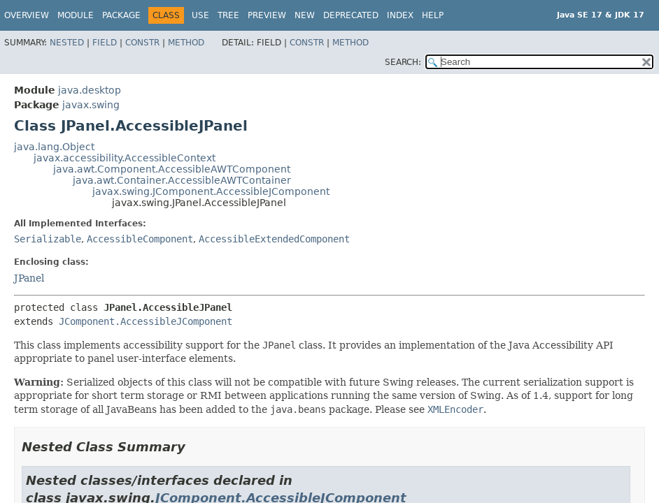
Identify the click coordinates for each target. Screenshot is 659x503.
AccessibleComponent (140, 239)
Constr (142, 43)
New (305, 15)
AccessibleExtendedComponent (274, 239)
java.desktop (89, 90)
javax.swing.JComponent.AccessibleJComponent (211, 191)
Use (200, 15)
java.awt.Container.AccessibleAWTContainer (182, 180)
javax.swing (91, 104)
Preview (267, 15)
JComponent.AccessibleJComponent (145, 321)
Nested (67, 43)
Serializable (47, 239)
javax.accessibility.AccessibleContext (124, 157)
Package (121, 15)
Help (433, 15)
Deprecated (350, 15)
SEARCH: (403, 62)
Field (104, 43)
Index (400, 15)
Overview (26, 15)
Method (186, 43)
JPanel (29, 278)
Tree (228, 15)
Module (75, 15)
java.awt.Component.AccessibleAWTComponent (171, 169)
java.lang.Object (54, 146)
